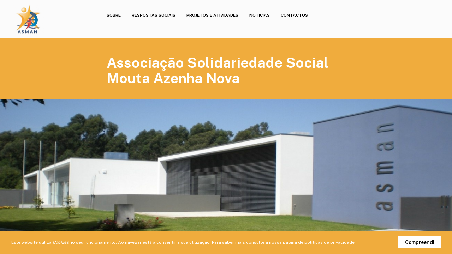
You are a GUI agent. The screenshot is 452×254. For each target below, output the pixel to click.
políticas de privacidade (329, 242)
